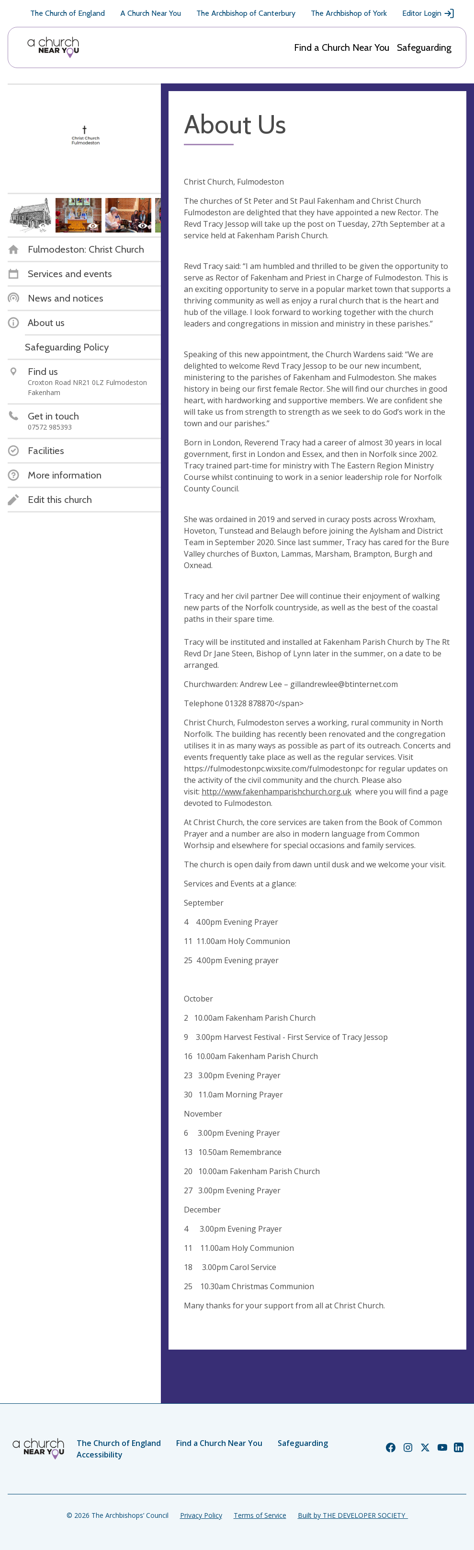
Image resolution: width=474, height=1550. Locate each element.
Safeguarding (424, 47)
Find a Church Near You (341, 47)
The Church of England (67, 13)
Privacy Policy (201, 1515)
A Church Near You (150, 13)
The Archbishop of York (349, 13)
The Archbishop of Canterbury (245, 13)
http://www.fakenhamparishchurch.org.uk (276, 791)
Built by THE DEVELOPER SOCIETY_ (353, 1515)
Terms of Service (260, 1515)
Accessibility (100, 1454)
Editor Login (428, 13)
